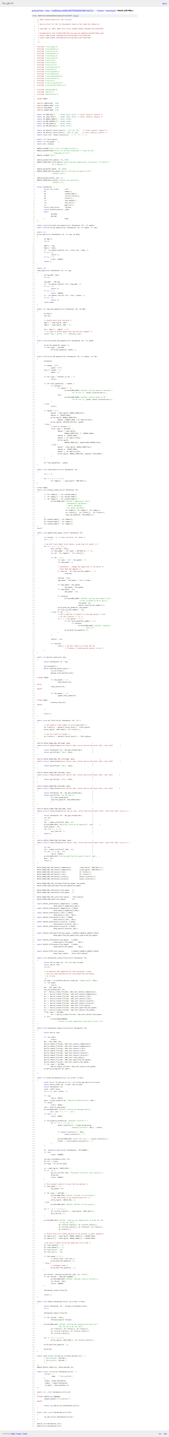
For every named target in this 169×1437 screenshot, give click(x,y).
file (76, 16)
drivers (100, 10)
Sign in (164, 3)
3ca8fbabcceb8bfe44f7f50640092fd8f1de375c (72, 10)
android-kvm (37, 10)
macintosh (111, 10)
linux (47, 10)
